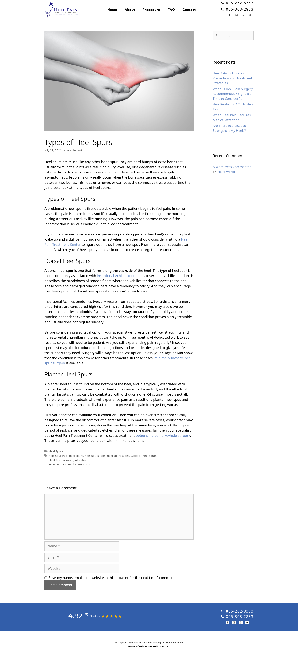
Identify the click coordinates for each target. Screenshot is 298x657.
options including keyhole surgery (163, 440)
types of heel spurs (144, 460)
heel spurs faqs (95, 460)
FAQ (176, 12)
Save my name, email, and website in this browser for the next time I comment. (112, 582)
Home (117, 12)
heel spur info (58, 460)
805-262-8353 (237, 5)
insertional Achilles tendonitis (120, 281)
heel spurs (76, 460)
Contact (194, 12)
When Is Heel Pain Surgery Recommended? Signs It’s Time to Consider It (233, 99)
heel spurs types (118, 460)
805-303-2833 (237, 11)
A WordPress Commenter (232, 172)
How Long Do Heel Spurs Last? (69, 469)
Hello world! (226, 177)
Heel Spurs (56, 456)
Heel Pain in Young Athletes (67, 465)
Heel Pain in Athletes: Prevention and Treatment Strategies (232, 83)
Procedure (156, 12)
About (135, 12)
